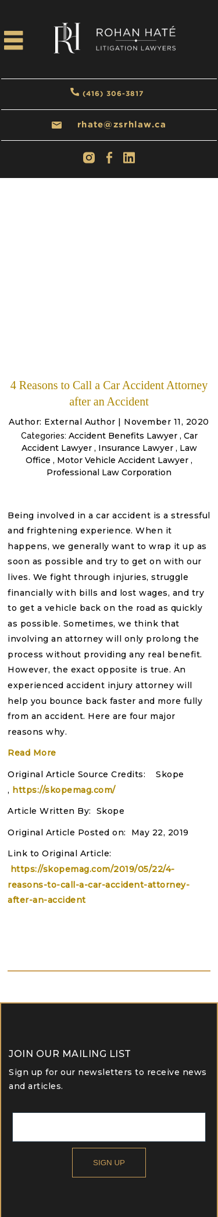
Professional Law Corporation (109, 472)
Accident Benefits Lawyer (123, 435)
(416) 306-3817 (113, 93)
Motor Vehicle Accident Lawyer (122, 460)
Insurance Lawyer (135, 448)
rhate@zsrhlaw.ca (121, 124)
